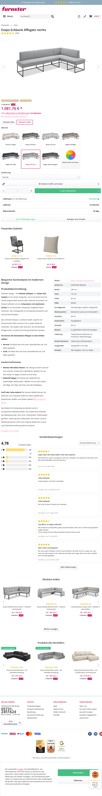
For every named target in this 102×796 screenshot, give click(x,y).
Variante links (8, 122)
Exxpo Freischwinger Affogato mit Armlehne (17, 260)
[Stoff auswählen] (70, 156)
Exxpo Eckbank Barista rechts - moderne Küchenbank (51, 608)
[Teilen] (79, 16)
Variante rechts (24, 122)
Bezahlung (31, 713)
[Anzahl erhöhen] (31, 190)
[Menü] (8, 16)
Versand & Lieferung (35, 716)
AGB (55, 707)
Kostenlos (94, 199)
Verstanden (78, 772)
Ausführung (6, 172)
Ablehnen (78, 780)
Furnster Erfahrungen (88, 710)
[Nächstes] (98, 66)
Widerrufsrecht (59, 713)
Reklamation (32, 718)
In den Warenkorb (80, 191)
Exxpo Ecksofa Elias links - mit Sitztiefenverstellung (17, 672)
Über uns (83, 707)
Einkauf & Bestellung (35, 710)
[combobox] (37, 16)
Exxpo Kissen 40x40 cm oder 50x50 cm (51, 260)
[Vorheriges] (3, 66)
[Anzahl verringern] (3, 190)
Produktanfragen (34, 707)
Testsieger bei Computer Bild (33, 2)
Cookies (21, 769)
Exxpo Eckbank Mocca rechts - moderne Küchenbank (17, 608)
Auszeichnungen (86, 713)
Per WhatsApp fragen (25, 219)
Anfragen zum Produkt (10, 431)
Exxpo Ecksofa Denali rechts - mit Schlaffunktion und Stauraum (86, 672)
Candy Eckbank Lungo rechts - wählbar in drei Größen (85, 608)
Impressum (83, 718)
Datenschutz (58, 710)
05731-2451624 (9, 710)
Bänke (51, 630)
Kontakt (56, 716)
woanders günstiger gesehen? (15, 116)
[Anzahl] (17, 190)
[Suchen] (52, 16)
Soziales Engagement (87, 716)
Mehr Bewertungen (68, 568)
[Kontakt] (84, 16)
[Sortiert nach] (90, 443)
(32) (17, 33)
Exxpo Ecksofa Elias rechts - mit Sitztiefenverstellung (51, 672)
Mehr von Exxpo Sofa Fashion (82, 281)
